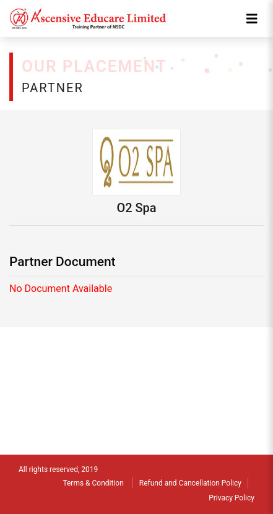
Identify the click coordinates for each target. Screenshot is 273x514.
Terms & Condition (93, 483)
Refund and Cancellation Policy (190, 483)
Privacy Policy (231, 498)
